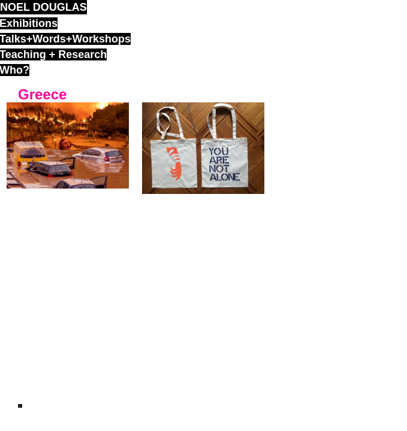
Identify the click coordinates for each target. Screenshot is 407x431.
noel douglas (43, 7)
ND (20, 406)
